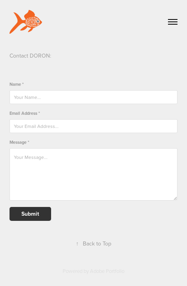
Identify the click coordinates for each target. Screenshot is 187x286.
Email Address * (25, 113)
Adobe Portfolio (107, 270)
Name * (17, 84)
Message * (19, 142)
